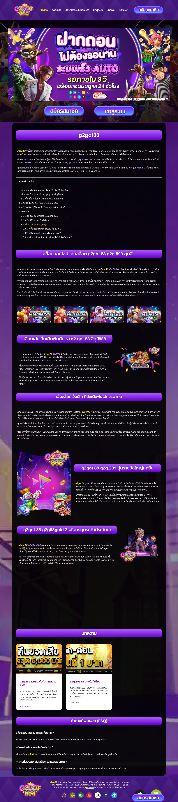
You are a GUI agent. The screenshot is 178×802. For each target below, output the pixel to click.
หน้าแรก (44, 10)
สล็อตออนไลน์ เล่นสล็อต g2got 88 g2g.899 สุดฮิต (44, 190)
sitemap (123, 10)
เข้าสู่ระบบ (98, 10)
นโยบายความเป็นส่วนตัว (77, 10)
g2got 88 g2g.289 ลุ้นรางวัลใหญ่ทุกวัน (39, 203)
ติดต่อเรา (56, 10)
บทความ (111, 10)
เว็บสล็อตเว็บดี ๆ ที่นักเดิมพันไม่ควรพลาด (44, 199)
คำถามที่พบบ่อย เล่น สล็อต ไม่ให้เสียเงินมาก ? (50, 237)
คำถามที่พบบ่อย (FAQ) (36, 224)
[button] (158, 182)
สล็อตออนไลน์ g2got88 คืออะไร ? (45, 229)
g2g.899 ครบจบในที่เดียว (37, 220)
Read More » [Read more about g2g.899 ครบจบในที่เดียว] (75, 703)
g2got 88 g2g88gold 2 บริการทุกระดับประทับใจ (43, 207)
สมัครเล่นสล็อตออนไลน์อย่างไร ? (45, 233)
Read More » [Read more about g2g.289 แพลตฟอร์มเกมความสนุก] (25, 706)
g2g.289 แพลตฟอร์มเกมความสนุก (41, 216)
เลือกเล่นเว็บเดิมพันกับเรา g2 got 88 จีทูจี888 (42, 194)
